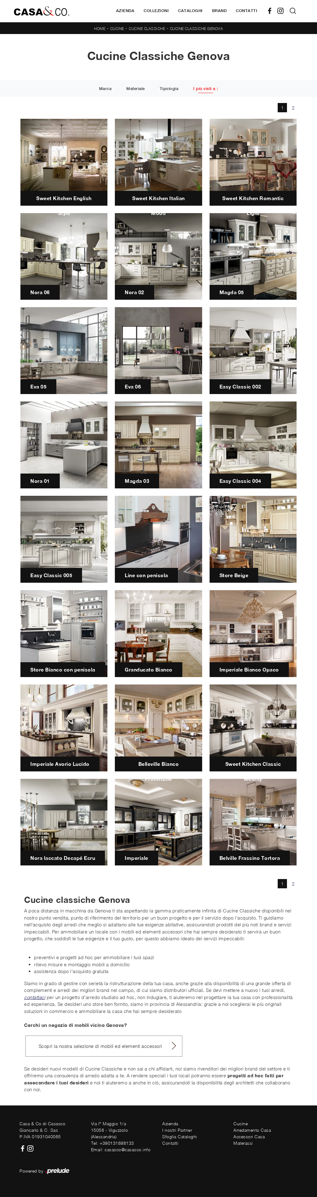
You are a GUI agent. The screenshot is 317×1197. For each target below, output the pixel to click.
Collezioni (156, 10)
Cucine (117, 28)
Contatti (246, 10)
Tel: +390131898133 (112, 1143)
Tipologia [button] (169, 89)
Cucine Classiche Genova (196, 28)
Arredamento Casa (252, 1130)
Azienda (125, 10)
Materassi (243, 1143)
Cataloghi (190, 10)
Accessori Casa (249, 1136)
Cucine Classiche (147, 28)
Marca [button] (105, 89)
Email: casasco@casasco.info (121, 1149)
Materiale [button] (135, 89)
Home (99, 28)
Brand (219, 10)
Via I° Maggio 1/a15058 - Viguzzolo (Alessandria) (109, 1130)
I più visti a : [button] (205, 89)
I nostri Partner (177, 1130)
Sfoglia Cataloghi (179, 1136)
